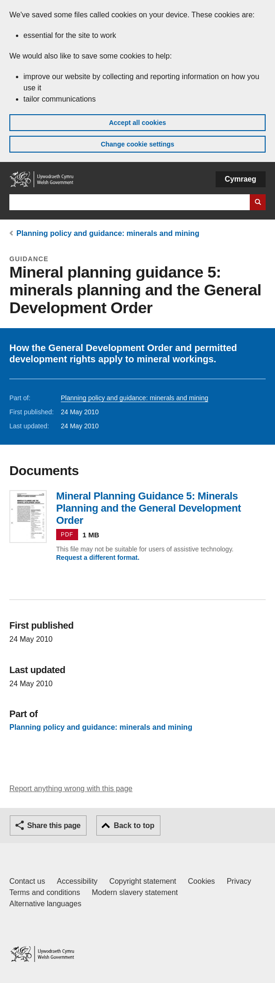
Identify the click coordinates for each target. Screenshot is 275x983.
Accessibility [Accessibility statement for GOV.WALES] (77, 881)
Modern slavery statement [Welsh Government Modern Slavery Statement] (135, 892)
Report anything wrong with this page (70, 788)
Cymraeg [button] (240, 179)
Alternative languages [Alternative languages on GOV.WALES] (45, 904)
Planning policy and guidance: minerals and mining (107, 233)
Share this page (53, 825)
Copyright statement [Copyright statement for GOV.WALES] (142, 881)
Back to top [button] (134, 825)
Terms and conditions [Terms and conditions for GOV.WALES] (44, 892)
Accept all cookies (137, 122)
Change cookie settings (137, 144)
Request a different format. (97, 557)
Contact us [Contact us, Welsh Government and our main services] (27, 881)
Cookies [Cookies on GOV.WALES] (201, 881)
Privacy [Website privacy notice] (239, 881)
